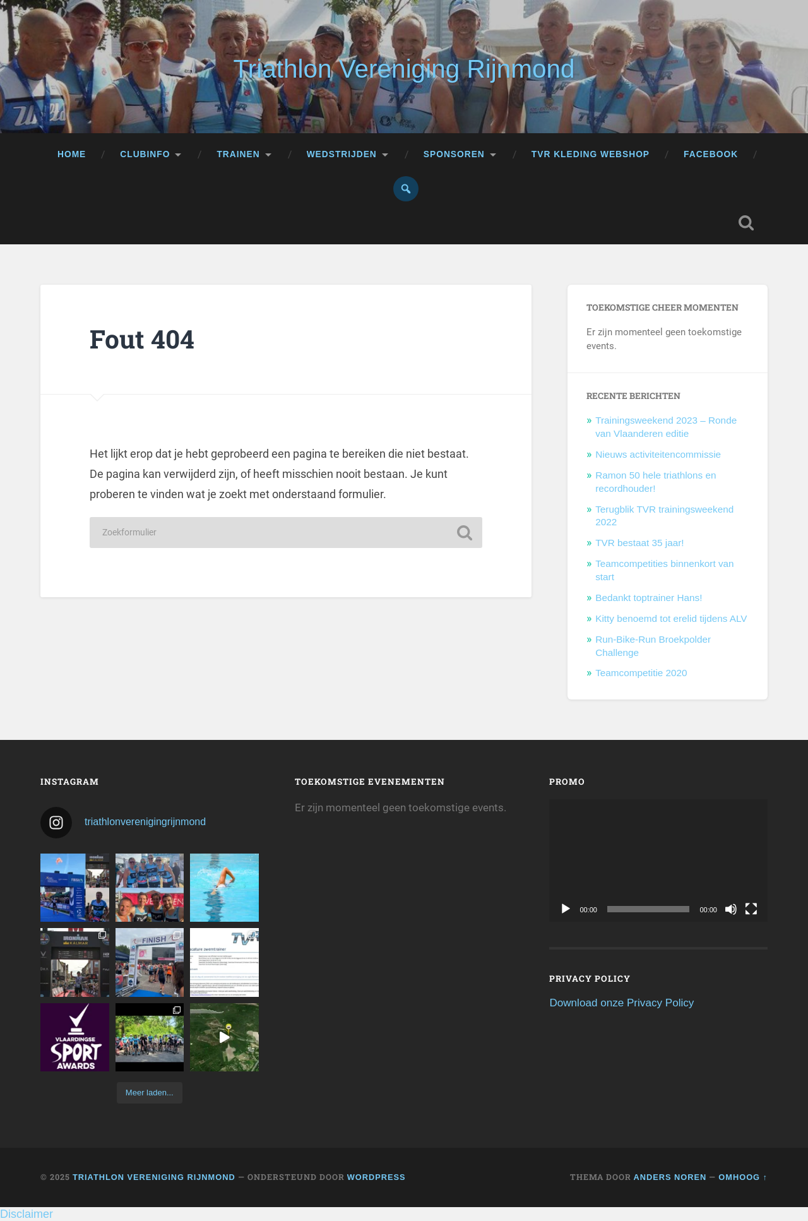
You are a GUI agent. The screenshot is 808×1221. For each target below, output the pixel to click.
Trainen (238, 154)
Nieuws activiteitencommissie (658, 454)
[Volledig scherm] (751, 909)
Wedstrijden (342, 154)
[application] (658, 860)
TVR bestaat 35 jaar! (639, 542)
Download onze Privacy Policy (621, 1003)
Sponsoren (454, 154)
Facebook (711, 154)
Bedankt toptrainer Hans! (648, 597)
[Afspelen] (565, 909)
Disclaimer (26, 1214)
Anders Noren (670, 1177)
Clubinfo (145, 154)
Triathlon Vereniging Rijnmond (403, 68)
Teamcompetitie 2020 (641, 672)
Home (71, 154)
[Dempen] (731, 909)
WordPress (376, 1177)
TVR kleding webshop (591, 154)
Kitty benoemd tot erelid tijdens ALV (671, 618)
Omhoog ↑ (743, 1177)
